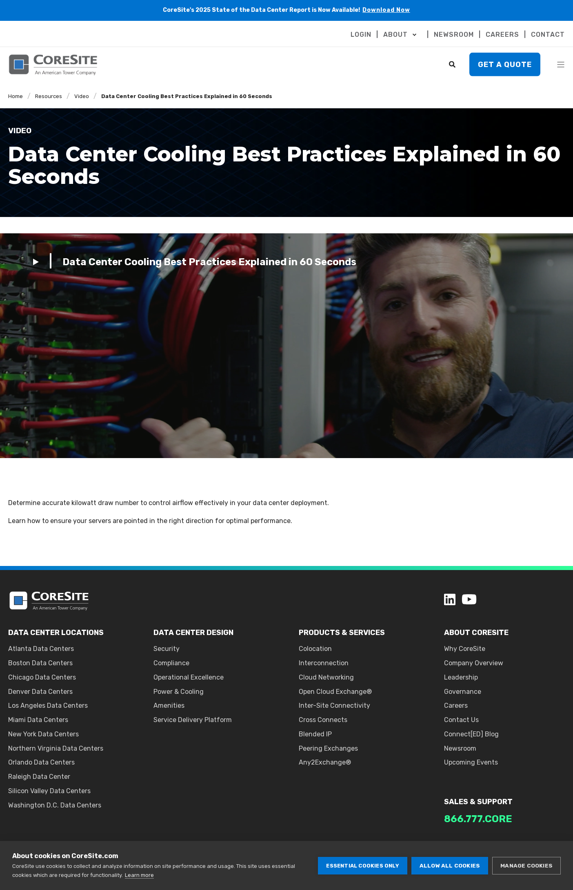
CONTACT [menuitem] (548, 34)
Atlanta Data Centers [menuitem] (41, 649)
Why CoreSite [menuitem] (464, 649)
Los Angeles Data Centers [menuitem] (48, 705)
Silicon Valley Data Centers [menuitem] (49, 791)
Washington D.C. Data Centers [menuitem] (54, 805)
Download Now (386, 10)
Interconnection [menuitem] (324, 663)
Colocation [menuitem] (315, 649)
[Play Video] (194, 261)
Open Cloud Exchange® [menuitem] (335, 691)
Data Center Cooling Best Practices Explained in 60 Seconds (186, 96)
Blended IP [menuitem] (315, 734)
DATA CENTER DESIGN (193, 632)
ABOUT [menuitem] (395, 34)
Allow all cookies (450, 865)
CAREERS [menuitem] (502, 34)
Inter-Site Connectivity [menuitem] (334, 705)
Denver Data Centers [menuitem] (40, 691)
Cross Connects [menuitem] (323, 720)
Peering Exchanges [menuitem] (328, 748)
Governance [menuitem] (462, 691)
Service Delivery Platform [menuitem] (192, 720)
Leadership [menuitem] (461, 677)
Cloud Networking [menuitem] (326, 677)
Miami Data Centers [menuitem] (38, 720)
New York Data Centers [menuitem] (43, 734)
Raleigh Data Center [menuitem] (39, 776)
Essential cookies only (362, 866)
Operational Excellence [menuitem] (188, 677)
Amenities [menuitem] (168, 705)
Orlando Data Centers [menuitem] (41, 762)
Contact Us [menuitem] (461, 720)
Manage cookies (526, 865)
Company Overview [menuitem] (473, 663)
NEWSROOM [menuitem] (454, 34)
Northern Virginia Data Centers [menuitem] (55, 748)
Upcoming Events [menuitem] (471, 762)
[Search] (453, 64)
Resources (48, 96)
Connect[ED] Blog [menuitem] (471, 734)
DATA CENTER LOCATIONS (56, 632)
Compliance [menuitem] (171, 663)
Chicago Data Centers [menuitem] (42, 677)
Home (15, 96)
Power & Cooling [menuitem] (178, 691)
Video (81, 96)
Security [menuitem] (166, 649)
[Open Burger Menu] (561, 65)
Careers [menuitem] (456, 705)
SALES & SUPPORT (478, 801)
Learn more (139, 875)
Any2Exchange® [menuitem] (325, 762)
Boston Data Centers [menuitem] (40, 663)
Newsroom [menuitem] (460, 748)
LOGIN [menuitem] (361, 34)
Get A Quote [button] (505, 64)
